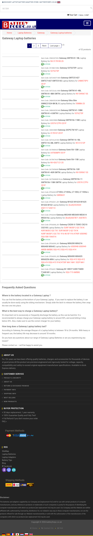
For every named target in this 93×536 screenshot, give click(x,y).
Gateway (41, 33)
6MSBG (50, 250)
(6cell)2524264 (74, 205)
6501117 (45, 208)
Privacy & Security (12, 378)
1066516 (52, 237)
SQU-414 (72, 250)
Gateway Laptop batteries (61, 33)
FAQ (60, 528)
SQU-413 (65, 250)
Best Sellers (9, 398)
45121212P (80, 143)
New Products (10, 401)
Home (9, 33)
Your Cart (73, 15)
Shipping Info (10, 394)
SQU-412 (57, 250)
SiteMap (5, 451)
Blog (4, 463)
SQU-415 (52, 262)
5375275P (54, 71)
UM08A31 (61, 195)
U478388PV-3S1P (57, 153)
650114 (52, 208)
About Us (8, 382)
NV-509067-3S (82, 172)
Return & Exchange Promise (16, 386)
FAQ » (4, 421)
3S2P (78, 262)
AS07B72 (83, 218)
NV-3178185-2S (57, 61)
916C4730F (61, 262)
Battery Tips (7, 460)
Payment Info (10, 390)
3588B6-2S (80, 103)
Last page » (55, 46)
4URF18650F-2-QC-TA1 (50, 234)
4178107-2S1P (56, 133)
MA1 (69, 262)
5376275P (79, 113)
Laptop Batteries (25, 33)
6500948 (74, 246)
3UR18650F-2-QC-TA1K (68, 231)
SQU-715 (69, 272)
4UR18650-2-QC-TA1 (49, 231)
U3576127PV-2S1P (58, 123)
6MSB (43, 250)
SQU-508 (45, 237)
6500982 (83, 234)
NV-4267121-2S (57, 162)
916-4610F (65, 234)
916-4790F (74, 234)
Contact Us (47, 528)
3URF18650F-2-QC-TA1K (74, 228)
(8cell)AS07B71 (71, 218)
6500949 (82, 246)
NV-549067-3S (82, 94)
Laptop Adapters (9, 457)
